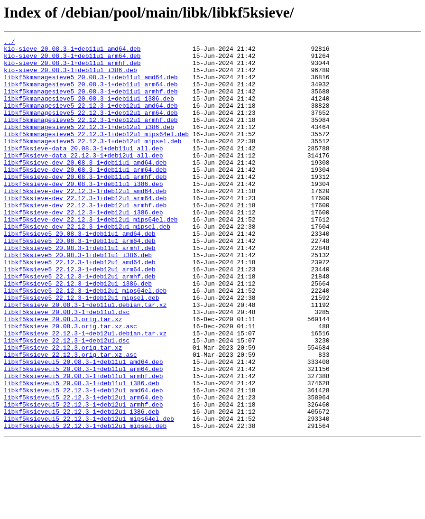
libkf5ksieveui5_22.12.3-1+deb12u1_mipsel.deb (85, 504)
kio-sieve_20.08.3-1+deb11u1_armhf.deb (72, 68)
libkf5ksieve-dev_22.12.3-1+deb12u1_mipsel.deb (87, 264)
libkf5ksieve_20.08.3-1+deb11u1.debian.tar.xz (85, 358)
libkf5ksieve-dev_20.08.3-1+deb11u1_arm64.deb (85, 196)
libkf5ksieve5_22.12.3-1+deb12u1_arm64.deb (80, 316)
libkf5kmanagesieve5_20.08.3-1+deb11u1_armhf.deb (91, 102)
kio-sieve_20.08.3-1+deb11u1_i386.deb (70, 77)
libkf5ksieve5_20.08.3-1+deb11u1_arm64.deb (80, 282)
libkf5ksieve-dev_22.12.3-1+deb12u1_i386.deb (83, 247)
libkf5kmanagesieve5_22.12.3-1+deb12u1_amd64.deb (91, 119)
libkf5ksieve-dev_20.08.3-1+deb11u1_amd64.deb (85, 188)
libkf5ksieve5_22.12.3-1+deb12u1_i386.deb (78, 333)
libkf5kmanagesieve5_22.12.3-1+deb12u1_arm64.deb (91, 128)
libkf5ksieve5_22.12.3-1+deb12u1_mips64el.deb (85, 341)
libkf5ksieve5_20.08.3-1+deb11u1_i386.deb (78, 299)
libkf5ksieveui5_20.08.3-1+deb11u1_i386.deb (81, 452)
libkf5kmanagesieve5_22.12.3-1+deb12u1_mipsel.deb (92, 162)
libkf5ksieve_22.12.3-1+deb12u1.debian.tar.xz (85, 393)
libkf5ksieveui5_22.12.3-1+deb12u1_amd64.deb (83, 461)
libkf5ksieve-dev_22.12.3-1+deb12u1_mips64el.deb (91, 256)
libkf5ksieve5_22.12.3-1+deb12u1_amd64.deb (80, 307)
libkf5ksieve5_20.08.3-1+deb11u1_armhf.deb (80, 290)
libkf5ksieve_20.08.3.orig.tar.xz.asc (70, 384)
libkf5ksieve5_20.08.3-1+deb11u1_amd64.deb (80, 273)
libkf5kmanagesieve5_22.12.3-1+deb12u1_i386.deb (89, 145)
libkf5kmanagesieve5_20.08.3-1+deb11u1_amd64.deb (91, 85)
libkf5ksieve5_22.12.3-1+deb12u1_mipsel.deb (81, 350)
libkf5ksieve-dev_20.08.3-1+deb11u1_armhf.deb (85, 205)
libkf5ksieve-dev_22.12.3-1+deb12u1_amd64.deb (85, 222)
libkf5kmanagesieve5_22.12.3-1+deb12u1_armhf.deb (91, 136)
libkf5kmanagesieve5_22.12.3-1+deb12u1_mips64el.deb (96, 153)
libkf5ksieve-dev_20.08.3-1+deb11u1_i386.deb (83, 213)
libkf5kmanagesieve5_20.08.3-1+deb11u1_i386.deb (89, 111)
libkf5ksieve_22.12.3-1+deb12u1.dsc (66, 401)
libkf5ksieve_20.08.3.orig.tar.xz (63, 375)
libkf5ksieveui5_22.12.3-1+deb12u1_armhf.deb (83, 478)
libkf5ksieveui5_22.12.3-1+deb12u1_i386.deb (81, 486)
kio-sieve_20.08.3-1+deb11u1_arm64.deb (72, 60)
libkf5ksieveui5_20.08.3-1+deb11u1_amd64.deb (83, 427)
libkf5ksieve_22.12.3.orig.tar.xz (63, 410)
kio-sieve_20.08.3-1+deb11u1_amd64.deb (72, 51)
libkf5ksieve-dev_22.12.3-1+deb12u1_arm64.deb (85, 230)
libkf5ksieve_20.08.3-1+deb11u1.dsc (66, 367)
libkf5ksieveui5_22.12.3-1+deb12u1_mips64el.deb (89, 495)
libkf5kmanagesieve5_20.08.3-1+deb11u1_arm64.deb (91, 94)
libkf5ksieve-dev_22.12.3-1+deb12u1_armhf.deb (85, 239)
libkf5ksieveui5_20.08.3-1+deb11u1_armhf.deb (83, 444)
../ (9, 42)
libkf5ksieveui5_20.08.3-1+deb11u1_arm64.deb (83, 435)
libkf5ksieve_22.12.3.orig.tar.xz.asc (70, 418)
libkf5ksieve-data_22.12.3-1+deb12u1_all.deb (83, 179)
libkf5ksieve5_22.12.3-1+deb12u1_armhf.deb (80, 324)
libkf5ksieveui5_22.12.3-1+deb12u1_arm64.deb (83, 469)
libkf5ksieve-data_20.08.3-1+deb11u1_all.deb (83, 171)
